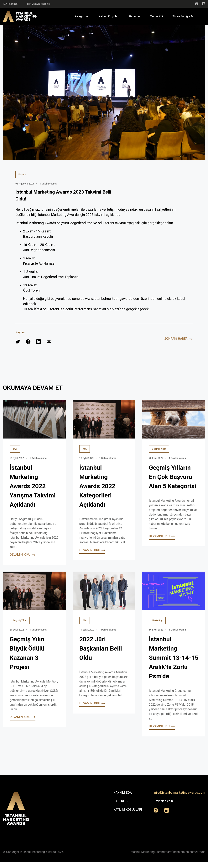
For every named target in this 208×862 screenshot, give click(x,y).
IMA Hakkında (10, 4)
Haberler (134, 16)
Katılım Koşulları (109, 16)
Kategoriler (82, 16)
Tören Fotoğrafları (184, 16)
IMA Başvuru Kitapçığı (38, 4)
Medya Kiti (156, 16)
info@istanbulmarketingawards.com (179, 792)
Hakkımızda (122, 792)
